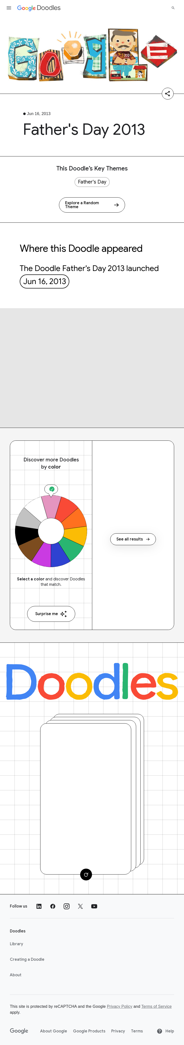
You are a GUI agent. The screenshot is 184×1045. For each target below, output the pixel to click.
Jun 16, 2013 (44, 281)
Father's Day (92, 182)
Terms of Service (156, 1006)
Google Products (89, 1031)
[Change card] (86, 874)
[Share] (168, 94)
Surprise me (51, 614)
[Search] (173, 8)
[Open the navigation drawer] (9, 8)
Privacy (118, 1031)
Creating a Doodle (27, 959)
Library (16, 944)
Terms (137, 1031)
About (15, 975)
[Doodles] (92, 681)
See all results (133, 539)
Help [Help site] (165, 1031)
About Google (53, 1031)
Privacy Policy (119, 1006)
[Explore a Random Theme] (92, 205)
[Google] (19, 1031)
